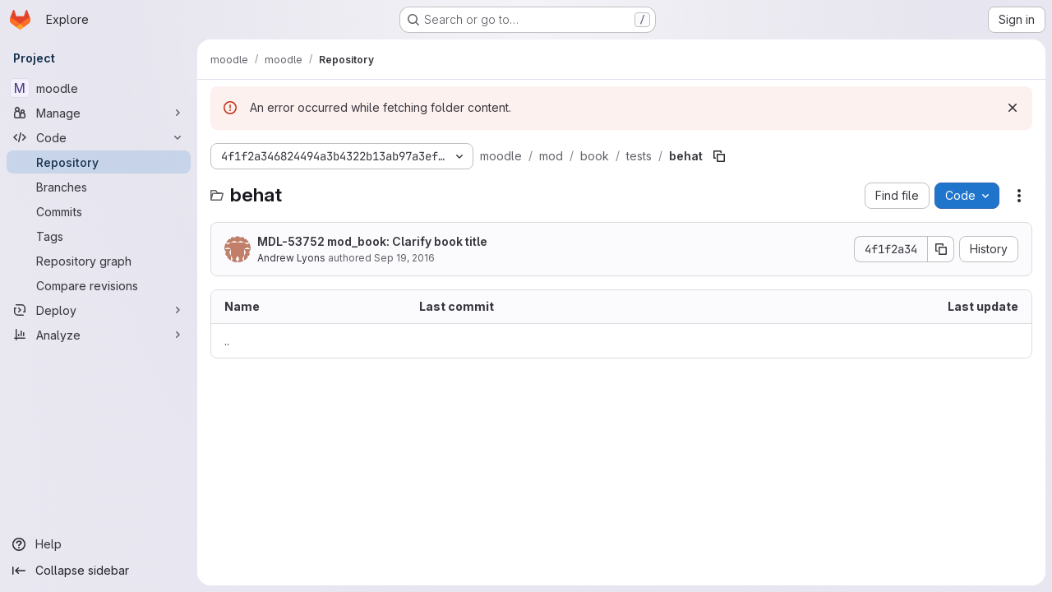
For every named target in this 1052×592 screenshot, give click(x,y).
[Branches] (99, 186)
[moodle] (99, 87)
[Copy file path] (719, 156)
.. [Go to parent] (226, 341)
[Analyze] (99, 334)
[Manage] (99, 112)
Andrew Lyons (291, 258)
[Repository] (99, 161)
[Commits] (99, 211)
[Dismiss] (1012, 108)
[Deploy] (99, 309)
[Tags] (99, 235)
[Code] (99, 137)
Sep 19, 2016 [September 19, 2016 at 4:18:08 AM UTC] (404, 258)
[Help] (99, 544)
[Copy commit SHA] (941, 249)
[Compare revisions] (99, 285)
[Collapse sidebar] (99, 570)
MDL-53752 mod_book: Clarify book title (372, 241)
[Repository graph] (99, 260)
